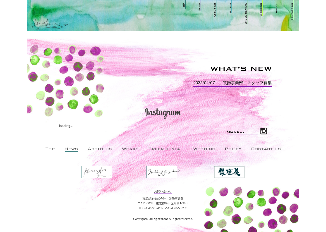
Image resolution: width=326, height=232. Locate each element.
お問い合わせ (163, 191)
